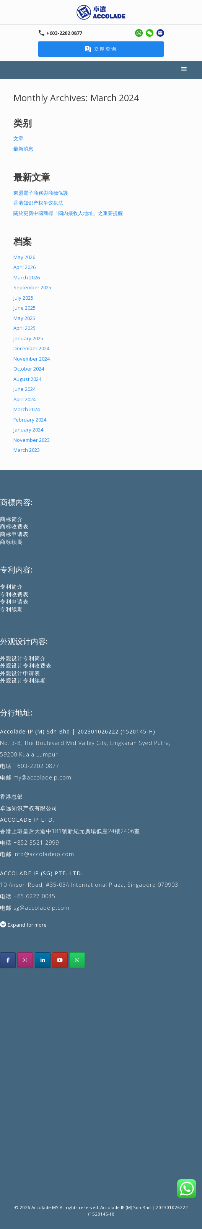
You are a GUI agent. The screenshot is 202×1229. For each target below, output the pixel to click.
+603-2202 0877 (36, 766)
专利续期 (11, 609)
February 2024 (29, 419)
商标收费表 (14, 526)
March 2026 (26, 277)
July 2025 (23, 297)
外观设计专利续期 (23, 680)
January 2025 (28, 338)
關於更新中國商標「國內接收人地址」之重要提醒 (68, 213)
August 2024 (27, 379)
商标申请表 (14, 534)
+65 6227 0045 (34, 896)
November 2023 (31, 439)
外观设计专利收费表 (26, 665)
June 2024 (24, 389)
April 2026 (24, 267)
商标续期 (11, 541)
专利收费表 (14, 594)
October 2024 (28, 368)
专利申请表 (14, 601)
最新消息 (23, 148)
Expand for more (27, 924)
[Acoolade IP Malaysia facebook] (8, 960)
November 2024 (31, 358)
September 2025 (32, 287)
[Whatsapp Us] (77, 960)
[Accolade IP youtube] (60, 960)
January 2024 (28, 429)
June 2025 (24, 307)
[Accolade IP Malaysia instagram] (25, 960)
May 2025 (24, 318)
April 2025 (24, 328)
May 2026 (24, 257)
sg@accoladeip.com (41, 907)
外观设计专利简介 (23, 658)
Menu (184, 70)
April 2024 (24, 399)
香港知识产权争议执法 (38, 202)
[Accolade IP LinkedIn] (42, 960)
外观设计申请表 (20, 673)
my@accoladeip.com (42, 777)
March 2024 (26, 409)
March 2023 (26, 449)
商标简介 (11, 519)
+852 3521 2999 (36, 842)
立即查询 (101, 49)
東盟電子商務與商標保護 (40, 192)
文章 (18, 138)
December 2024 (31, 348)
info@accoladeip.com (43, 854)
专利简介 (11, 586)
